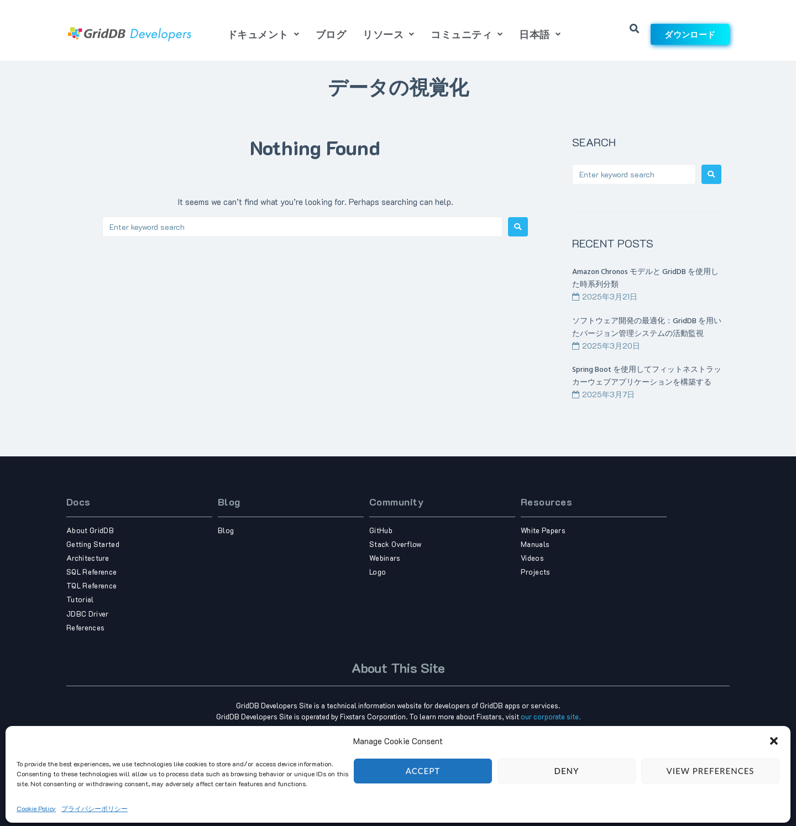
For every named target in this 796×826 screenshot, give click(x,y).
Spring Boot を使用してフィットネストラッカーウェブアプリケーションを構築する (646, 376)
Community (396, 501)
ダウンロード (689, 34)
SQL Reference (91, 571)
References (85, 627)
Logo (377, 571)
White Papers (543, 530)
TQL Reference (91, 585)
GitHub (380, 530)
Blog (229, 501)
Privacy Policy (416, 781)
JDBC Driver (87, 613)
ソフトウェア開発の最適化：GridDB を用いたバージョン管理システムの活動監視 (646, 327)
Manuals (535, 544)
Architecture (87, 557)
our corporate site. (550, 716)
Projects (536, 571)
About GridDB (90, 530)
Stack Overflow (395, 544)
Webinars (385, 557)
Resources (546, 501)
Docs (78, 501)
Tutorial (80, 599)
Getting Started (92, 544)
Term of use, (378, 781)
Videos (532, 557)
